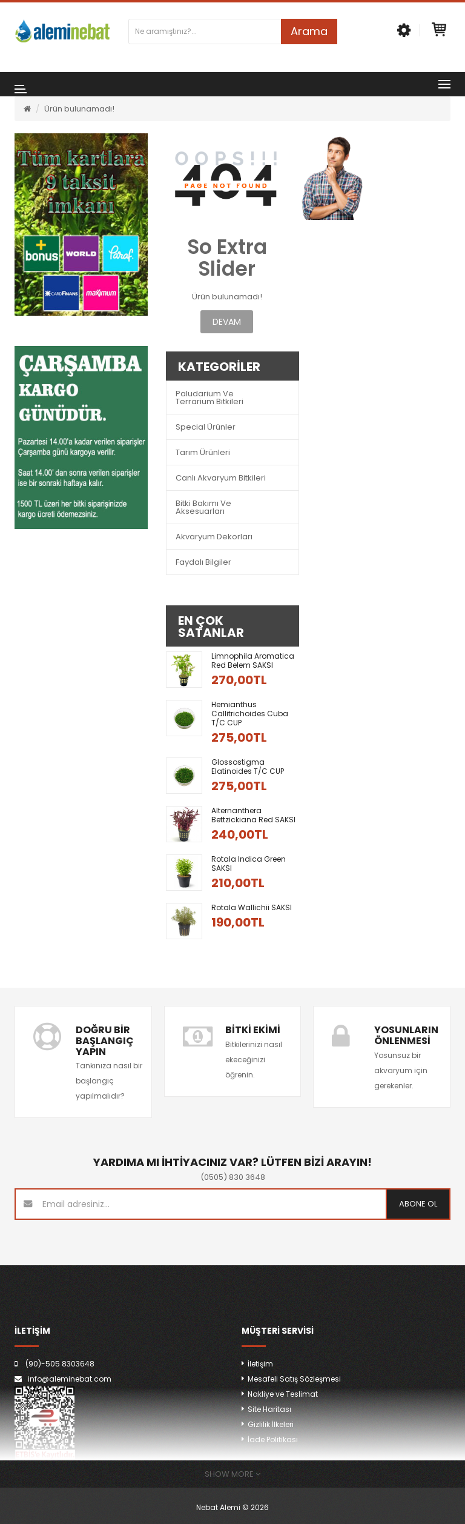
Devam (227, 322)
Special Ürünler (206, 427)
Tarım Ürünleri (203, 452)
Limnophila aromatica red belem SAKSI (252, 660)
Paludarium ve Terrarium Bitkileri (209, 397)
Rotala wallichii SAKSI (251, 907)
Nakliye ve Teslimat (283, 1394)
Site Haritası (269, 1409)
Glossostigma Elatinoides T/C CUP (247, 766)
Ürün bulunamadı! (79, 109)
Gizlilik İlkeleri (271, 1424)
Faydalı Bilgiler (203, 562)
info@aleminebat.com (69, 1379)
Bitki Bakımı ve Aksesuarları (203, 507)
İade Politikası (273, 1439)
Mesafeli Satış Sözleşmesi (294, 1379)
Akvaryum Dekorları (214, 536)
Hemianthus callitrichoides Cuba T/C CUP (249, 713)
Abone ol (418, 1204)
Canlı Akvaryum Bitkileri (221, 478)
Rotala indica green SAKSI (248, 863)
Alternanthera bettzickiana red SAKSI (253, 815)
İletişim (260, 1364)
